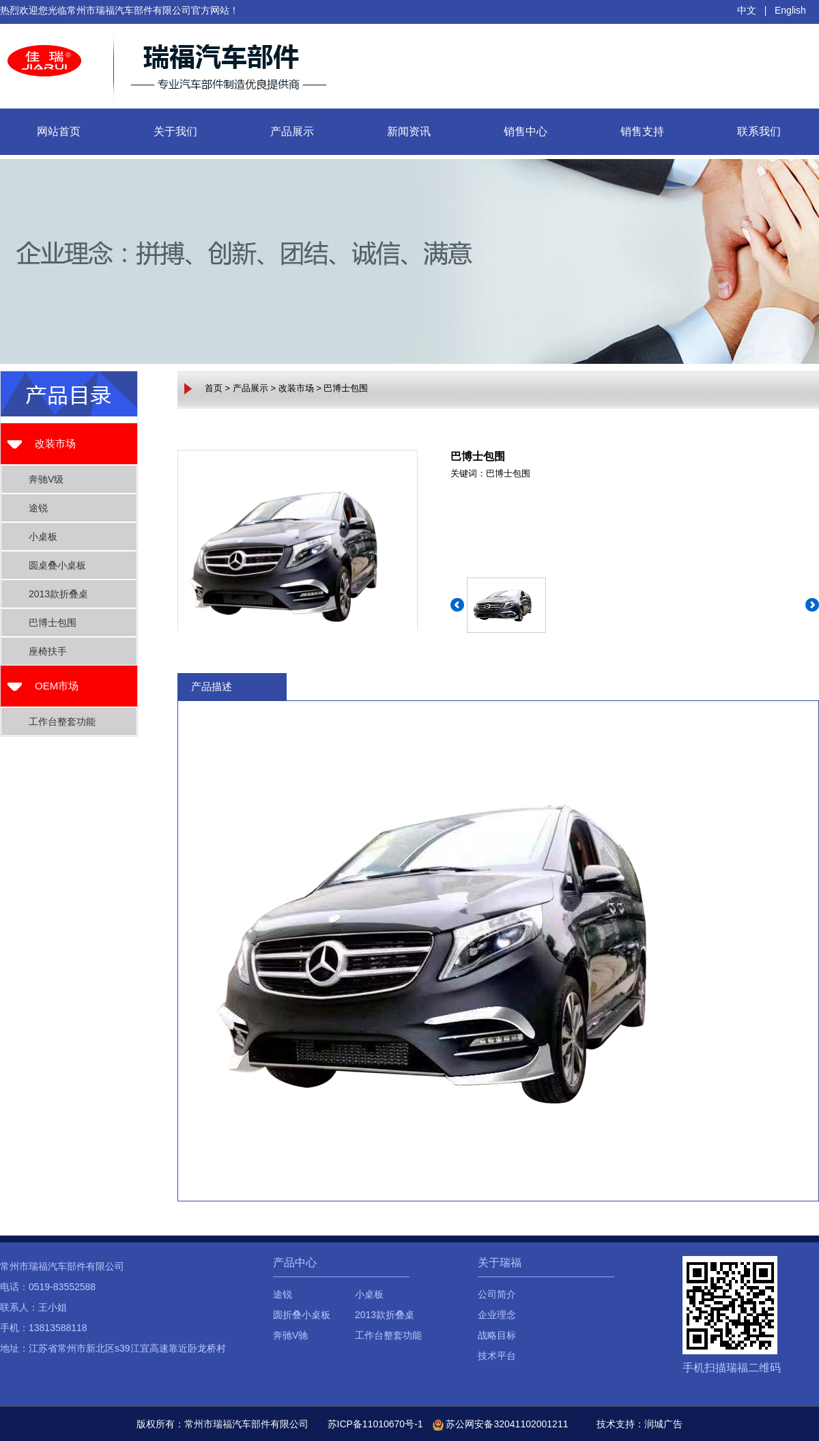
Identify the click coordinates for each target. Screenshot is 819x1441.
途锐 (38, 507)
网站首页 (59, 131)
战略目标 (497, 1335)
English (790, 10)
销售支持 (642, 131)
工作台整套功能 (62, 721)
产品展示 (292, 131)
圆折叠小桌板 (301, 1314)
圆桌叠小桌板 (57, 565)
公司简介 (497, 1294)
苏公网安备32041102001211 (501, 1423)
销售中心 (525, 131)
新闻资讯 (409, 131)
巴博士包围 (52, 622)
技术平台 (497, 1355)
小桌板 (43, 536)
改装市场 (55, 443)
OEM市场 (56, 685)
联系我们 (759, 131)
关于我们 (175, 131)
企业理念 (497, 1314)
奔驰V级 (46, 479)
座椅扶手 (48, 651)
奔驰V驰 (290, 1335)
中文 (746, 10)
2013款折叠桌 (58, 593)
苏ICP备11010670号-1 (375, 1423)
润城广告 (663, 1423)
